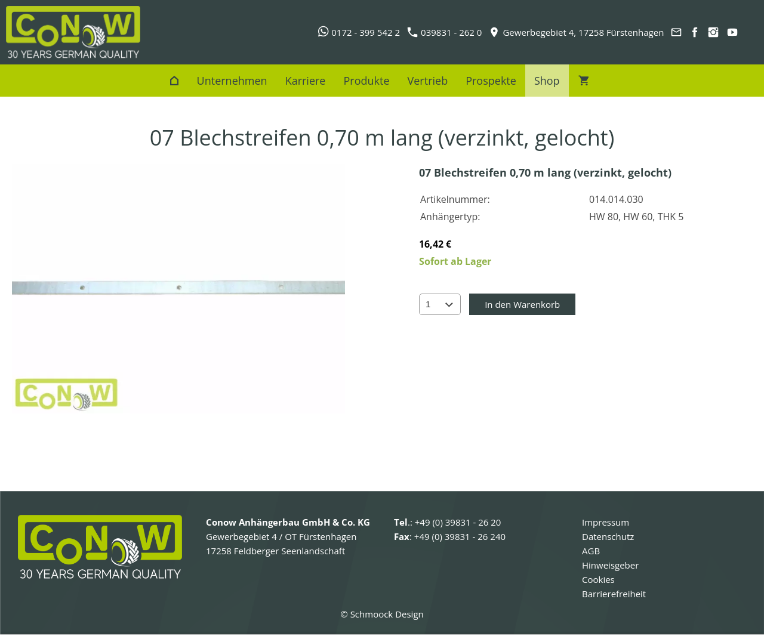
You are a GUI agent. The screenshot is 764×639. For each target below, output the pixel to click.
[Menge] (440, 304)
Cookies (598, 579)
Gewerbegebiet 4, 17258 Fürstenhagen (576, 32)
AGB (591, 551)
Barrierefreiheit (614, 594)
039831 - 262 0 (444, 32)
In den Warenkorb (522, 304)
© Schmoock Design (381, 614)
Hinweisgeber (610, 565)
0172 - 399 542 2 (359, 32)
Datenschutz (608, 536)
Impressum (605, 522)
